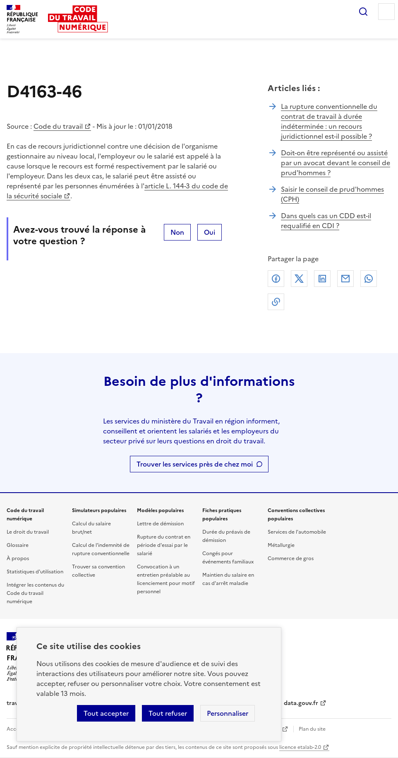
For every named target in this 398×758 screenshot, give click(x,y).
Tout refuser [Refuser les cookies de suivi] (168, 713)
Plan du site (312, 729)
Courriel (345, 278)
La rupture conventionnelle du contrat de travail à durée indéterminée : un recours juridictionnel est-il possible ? (329, 121)
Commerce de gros (291, 558)
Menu (386, 11)
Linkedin (322, 278)
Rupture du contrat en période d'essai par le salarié (163, 545)
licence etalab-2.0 (300, 747)
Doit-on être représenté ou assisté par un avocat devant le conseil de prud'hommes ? (335, 163)
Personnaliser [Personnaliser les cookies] (227, 713)
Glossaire (18, 545)
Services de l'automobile (297, 532)
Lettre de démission (160, 523)
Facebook (276, 278)
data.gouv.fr (301, 703)
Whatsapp (368, 278)
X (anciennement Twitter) (299, 278)
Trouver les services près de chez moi (195, 464)
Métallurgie (281, 545)
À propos (18, 558)
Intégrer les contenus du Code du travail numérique (35, 593)
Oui (209, 232)
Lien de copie (276, 302)
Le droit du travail (28, 532)
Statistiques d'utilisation (35, 571)
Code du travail (58, 126)
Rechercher (363, 11)
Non (177, 232)
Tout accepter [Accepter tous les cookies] (106, 713)
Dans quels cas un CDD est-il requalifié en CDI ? (326, 221)
